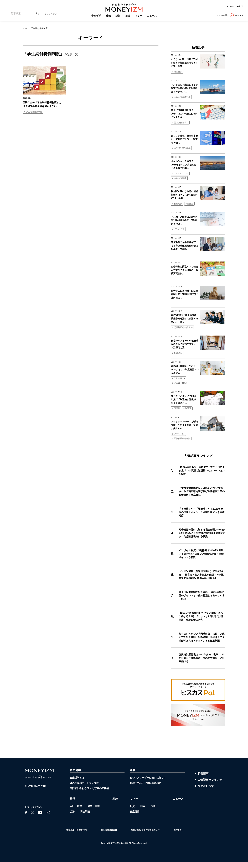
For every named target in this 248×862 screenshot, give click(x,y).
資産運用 (135, 811)
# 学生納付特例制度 (33, 111)
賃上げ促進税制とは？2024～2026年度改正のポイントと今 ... (184, 113)
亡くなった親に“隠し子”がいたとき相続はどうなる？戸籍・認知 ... (184, 62)
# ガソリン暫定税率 (181, 148)
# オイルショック (180, 173)
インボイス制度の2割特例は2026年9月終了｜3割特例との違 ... (184, 220)
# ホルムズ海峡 (179, 178)
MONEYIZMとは (235, 6)
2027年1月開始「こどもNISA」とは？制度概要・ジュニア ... (185, 369)
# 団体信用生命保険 (181, 438)
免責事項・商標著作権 (76, 830)
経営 (72, 798)
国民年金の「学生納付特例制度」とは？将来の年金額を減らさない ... (42, 104)
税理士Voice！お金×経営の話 (145, 782)
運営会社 (178, 830)
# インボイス (178, 229)
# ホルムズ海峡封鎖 (181, 97)
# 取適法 (187, 408)
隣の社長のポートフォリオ (84, 782)
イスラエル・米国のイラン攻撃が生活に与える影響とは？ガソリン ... (184, 88)
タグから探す (50, 14)
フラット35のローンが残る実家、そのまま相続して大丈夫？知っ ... (184, 425)
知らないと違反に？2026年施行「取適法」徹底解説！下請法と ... (183, 399)
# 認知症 (189, 203)
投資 (132, 806)
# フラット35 (178, 433)
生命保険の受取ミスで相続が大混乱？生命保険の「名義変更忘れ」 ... (184, 270)
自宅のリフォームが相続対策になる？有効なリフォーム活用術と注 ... (184, 344)
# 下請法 (176, 408)
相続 (115, 798)
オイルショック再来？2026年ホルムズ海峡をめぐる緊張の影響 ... (183, 164)
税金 (142, 806)
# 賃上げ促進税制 (180, 122)
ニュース (178, 798)
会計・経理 (76, 806)
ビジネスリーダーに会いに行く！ (148, 777)
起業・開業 (93, 806)
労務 (72, 811)
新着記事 (203, 773)
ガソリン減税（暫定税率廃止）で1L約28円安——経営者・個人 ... (184, 139)
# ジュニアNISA (179, 383)
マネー (134, 798)
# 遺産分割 (177, 71)
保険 (153, 806)
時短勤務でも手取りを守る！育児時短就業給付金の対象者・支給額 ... (184, 245)
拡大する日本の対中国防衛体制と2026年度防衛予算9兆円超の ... (184, 294)
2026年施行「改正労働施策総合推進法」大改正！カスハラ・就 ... (184, 318)
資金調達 (85, 811)
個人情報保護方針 (109, 830)
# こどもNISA (178, 378)
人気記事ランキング (210, 779)
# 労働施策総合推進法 (182, 327)
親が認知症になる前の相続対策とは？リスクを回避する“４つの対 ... (184, 195)
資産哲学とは (77, 777)
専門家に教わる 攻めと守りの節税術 (89, 788)
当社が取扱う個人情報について (145, 830)
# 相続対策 (177, 203)
